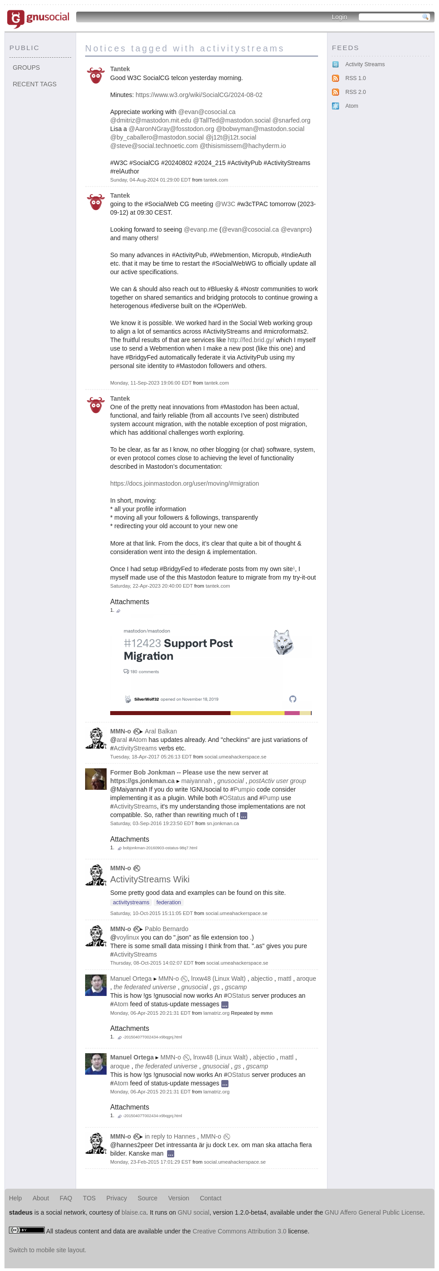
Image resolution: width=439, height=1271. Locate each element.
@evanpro (295, 229)
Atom (139, 739)
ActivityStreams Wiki (149, 879)
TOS (89, 1198)
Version (178, 1198)
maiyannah (196, 780)
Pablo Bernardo (166, 928)
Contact (210, 1198)
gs (216, 987)
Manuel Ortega (131, 978)
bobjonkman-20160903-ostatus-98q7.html (160, 848)
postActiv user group (277, 780)
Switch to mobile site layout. (47, 1250)
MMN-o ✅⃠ (124, 731)
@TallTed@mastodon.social (232, 120)
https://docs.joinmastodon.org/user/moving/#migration (184, 483)
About (41, 1198)
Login (339, 17)
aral (121, 739)
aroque (306, 978)
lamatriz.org (216, 1013)
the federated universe (145, 987)
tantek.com (216, 179)
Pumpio (244, 789)
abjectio (261, 978)
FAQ (66, 1198)
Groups (26, 67)
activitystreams (131, 902)
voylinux (127, 937)
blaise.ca (133, 1212)
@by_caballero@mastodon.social (157, 137)
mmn (267, 1013)
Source (147, 1198)
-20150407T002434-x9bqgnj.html (152, 1037)
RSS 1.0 (355, 78)
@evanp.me (201, 229)
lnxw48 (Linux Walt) (218, 978)
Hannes (184, 1136)
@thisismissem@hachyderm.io (243, 145)
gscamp (236, 987)
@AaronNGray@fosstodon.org (171, 128)
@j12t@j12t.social (231, 137)
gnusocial (230, 780)
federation (168, 902)
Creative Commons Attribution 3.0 (239, 1231)
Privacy (117, 1198)
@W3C (225, 204)
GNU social (194, 1212)
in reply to (158, 1136)
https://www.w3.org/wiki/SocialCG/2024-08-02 (199, 94)
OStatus (234, 797)
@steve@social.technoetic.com (154, 145)
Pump (271, 797)
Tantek (120, 68)
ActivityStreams (135, 748)
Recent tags (34, 84)
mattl (284, 978)
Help (15, 1198)
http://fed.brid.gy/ (251, 339)
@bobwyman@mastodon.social (260, 128)
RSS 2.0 (355, 92)
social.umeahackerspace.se (236, 756)
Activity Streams (365, 64)
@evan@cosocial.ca (207, 111)
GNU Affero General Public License (374, 1212)
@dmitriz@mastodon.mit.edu (150, 120)
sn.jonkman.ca (223, 823)
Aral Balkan (161, 731)
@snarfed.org (291, 120)
